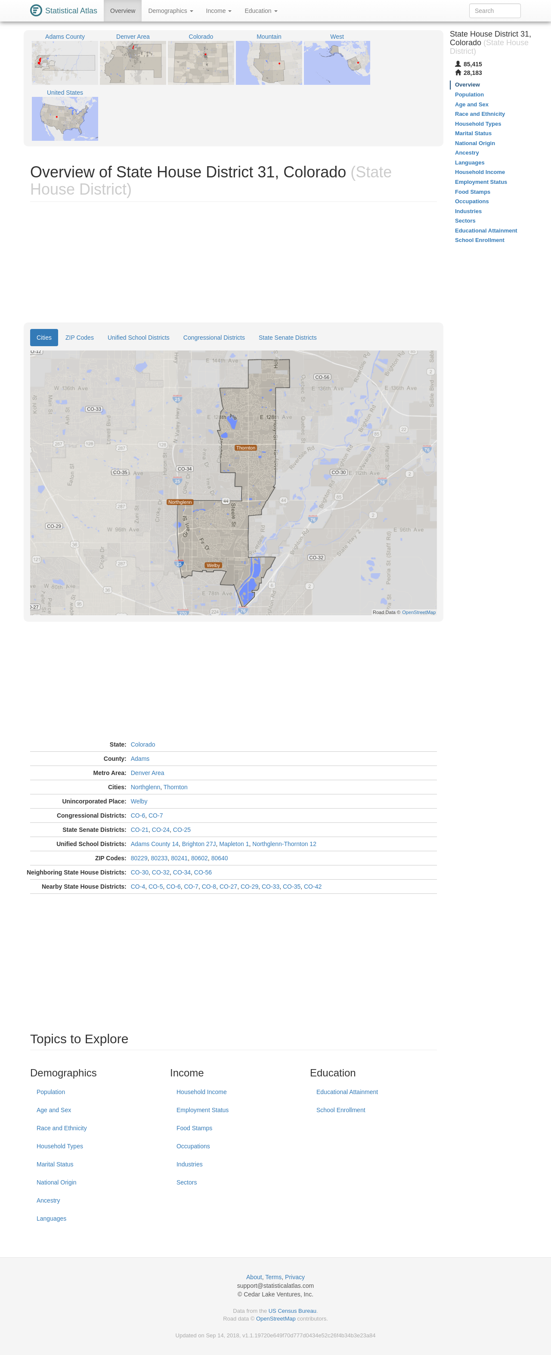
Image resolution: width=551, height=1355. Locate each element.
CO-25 (182, 829)
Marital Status (55, 1164)
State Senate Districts (288, 337)
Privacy (295, 1277)
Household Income (201, 1091)
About (254, 1277)
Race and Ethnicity (62, 1128)
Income (219, 10)
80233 (159, 858)
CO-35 (291, 886)
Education (261, 10)
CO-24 (161, 829)
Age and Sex (54, 1110)
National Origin (57, 1182)
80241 (179, 858)
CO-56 (203, 872)
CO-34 (182, 872)
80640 (219, 858)
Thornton (176, 787)
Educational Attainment (347, 1091)
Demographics (170, 10)
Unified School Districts (139, 337)
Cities (44, 337)
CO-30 (140, 872)
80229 (139, 858)
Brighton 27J (199, 843)
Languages (51, 1218)
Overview (122, 10)
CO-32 (161, 872)
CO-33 (270, 886)
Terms (273, 1277)
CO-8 (209, 886)
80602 (199, 858)
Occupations (193, 1146)
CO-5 (156, 886)
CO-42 (313, 886)
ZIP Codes (79, 337)
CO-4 (138, 886)
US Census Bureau (292, 1311)
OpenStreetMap (276, 1318)
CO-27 (228, 886)
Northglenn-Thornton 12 (284, 843)
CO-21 (140, 829)
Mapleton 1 (234, 843)
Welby (139, 801)
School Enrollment (340, 1110)
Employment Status (202, 1110)
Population (51, 1091)
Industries (189, 1164)
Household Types (60, 1146)
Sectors (186, 1182)
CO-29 (249, 886)
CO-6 (138, 815)
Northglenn (146, 787)
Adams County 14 (155, 843)
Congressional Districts (214, 337)
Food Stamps (194, 1128)
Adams (140, 758)
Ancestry (48, 1200)
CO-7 (156, 815)
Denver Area (147, 772)
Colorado (143, 744)
